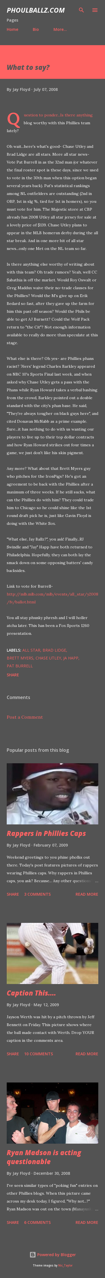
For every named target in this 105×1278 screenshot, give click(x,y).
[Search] (81, 10)
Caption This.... (31, 992)
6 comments (37, 1222)
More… (60, 29)
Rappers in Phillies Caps (46, 833)
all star (31, 650)
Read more (87, 894)
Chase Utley (48, 658)
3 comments (37, 894)
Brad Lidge (54, 650)
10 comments (38, 1053)
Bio (36, 29)
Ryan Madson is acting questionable (44, 1157)
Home (12, 29)
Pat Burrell (20, 665)
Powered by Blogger (52, 1254)
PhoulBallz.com (36, 10)
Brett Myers (20, 658)
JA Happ (70, 658)
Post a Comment (25, 717)
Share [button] (13, 674)
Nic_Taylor (65, 1265)
